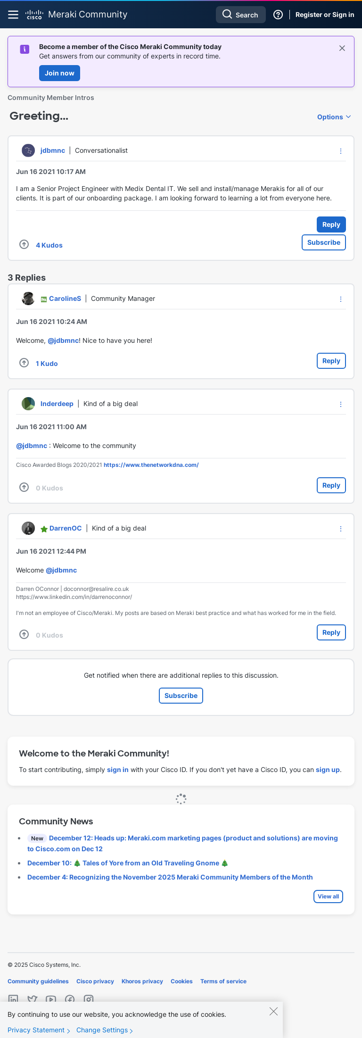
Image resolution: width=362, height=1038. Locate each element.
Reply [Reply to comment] (331, 361)
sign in (118, 769)
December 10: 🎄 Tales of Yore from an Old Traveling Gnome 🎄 (128, 863)
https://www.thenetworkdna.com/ (151, 464)
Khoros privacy (142, 981)
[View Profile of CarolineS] (65, 298)
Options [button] (330, 117)
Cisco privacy (95, 981)
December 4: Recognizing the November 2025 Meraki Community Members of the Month (170, 877)
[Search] (241, 14)
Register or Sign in (325, 14)
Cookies (182, 981)
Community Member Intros (51, 97)
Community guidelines (38, 981)
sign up (328, 769)
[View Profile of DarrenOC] (65, 528)
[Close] (273, 1019)
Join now (59, 73)
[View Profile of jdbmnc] (53, 150)
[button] (341, 151)
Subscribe (323, 242)
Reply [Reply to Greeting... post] (331, 224)
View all (328, 896)
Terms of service (223, 981)
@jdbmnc (63, 340)
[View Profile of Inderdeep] (57, 403)
